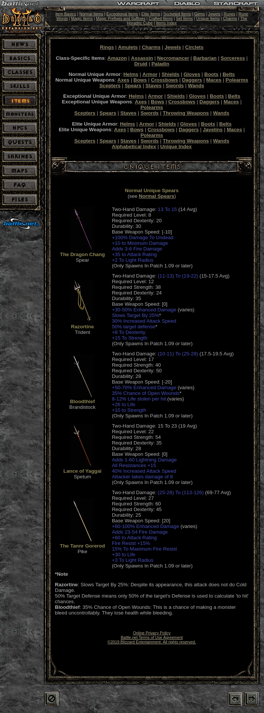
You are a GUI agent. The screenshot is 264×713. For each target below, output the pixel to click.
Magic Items (82, 18)
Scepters (109, 85)
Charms (230, 18)
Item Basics (65, 14)
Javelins (213, 129)
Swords (175, 85)
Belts (229, 74)
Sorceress (233, 58)
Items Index (166, 23)
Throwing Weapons (186, 113)
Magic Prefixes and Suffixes (120, 18)
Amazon (117, 58)
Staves (154, 85)
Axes (123, 80)
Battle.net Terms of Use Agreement (152, 637)
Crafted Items (161, 18)
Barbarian (205, 58)
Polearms (237, 80)
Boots (211, 74)
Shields (170, 74)
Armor (150, 74)
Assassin (142, 58)
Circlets (194, 47)
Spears (132, 85)
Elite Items (150, 14)
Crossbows (164, 80)
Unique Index (176, 146)
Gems (199, 14)
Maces (214, 80)
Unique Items (208, 18)
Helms (130, 74)
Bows (140, 80)
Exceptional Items (122, 14)
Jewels (214, 14)
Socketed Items (177, 14)
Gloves (192, 74)
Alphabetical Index (134, 146)
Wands (196, 85)
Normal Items (91, 14)
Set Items (184, 18)
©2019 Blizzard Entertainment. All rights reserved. (152, 642)
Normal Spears (156, 196)
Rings (107, 47)
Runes (229, 14)
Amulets (128, 47)
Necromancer (173, 58)
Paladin (160, 64)
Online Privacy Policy (151, 633)
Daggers (192, 80)
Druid (140, 64)
